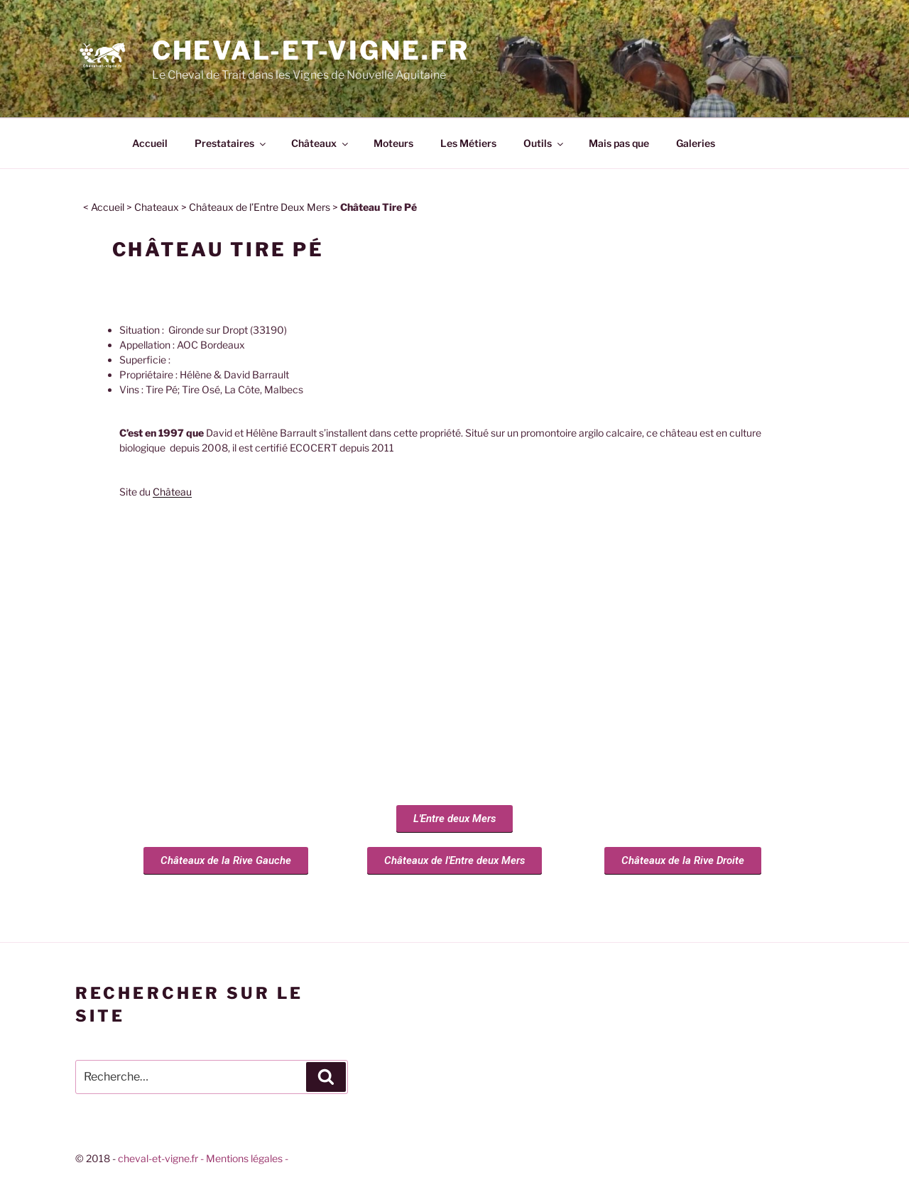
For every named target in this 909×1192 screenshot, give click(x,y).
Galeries (695, 143)
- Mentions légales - (244, 1158)
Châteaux (320, 143)
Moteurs (393, 143)
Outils (544, 143)
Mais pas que (619, 143)
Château (172, 492)
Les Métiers (468, 143)
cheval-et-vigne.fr (158, 1158)
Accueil (150, 143)
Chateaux (156, 207)
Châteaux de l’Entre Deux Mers (259, 207)
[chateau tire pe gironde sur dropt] (454, 634)
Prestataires (231, 143)
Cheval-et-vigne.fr (310, 50)
